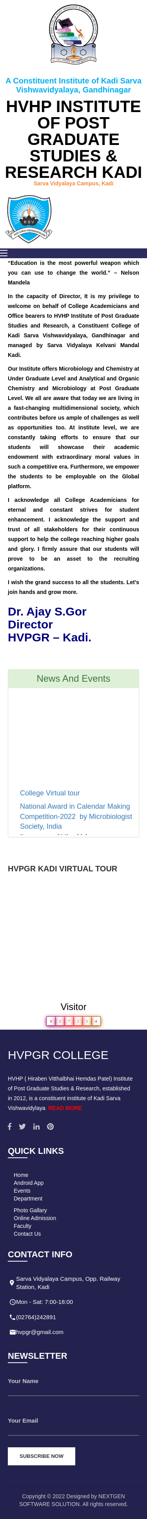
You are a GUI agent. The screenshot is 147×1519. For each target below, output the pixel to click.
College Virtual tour (51, 796)
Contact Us (27, 1234)
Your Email (23, 1420)
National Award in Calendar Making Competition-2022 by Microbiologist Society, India (76, 820)
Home (21, 1175)
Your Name (23, 1381)
